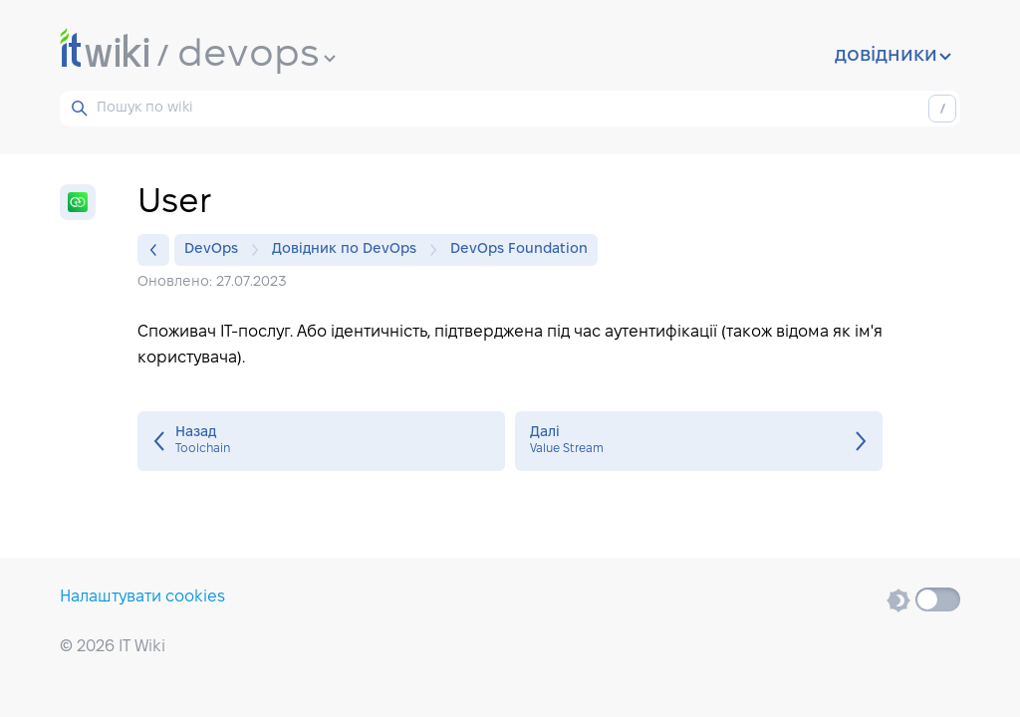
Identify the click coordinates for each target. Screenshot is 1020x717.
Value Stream (699, 441)
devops (256, 56)
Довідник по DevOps (349, 250)
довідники (893, 56)
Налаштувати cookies (142, 597)
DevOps (216, 250)
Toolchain (321, 441)
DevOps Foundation (519, 249)
